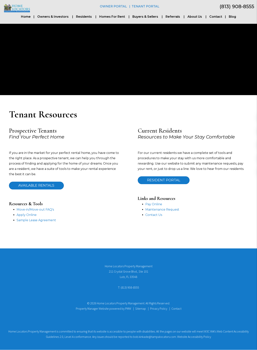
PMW (128, 309)
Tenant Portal (145, 6)
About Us (194, 16)
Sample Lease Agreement (36, 220)
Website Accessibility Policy (194, 337)
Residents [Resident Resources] (84, 16)
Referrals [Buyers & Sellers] (173, 16)
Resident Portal (164, 180)
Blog (232, 16)
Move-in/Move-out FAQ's (35, 210)
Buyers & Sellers (145, 16)
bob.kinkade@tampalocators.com (154, 337)
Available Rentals (37, 186)
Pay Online (153, 204)
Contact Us (153, 215)
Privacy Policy (158, 309)
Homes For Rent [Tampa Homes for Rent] (112, 16)
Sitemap (140, 309)
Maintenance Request (162, 210)
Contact (215, 16)
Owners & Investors (53, 16)
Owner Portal (113, 6)
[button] (251, 116)
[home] (17, 8)
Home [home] (26, 16)
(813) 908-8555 (237, 6)
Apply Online (27, 215)
